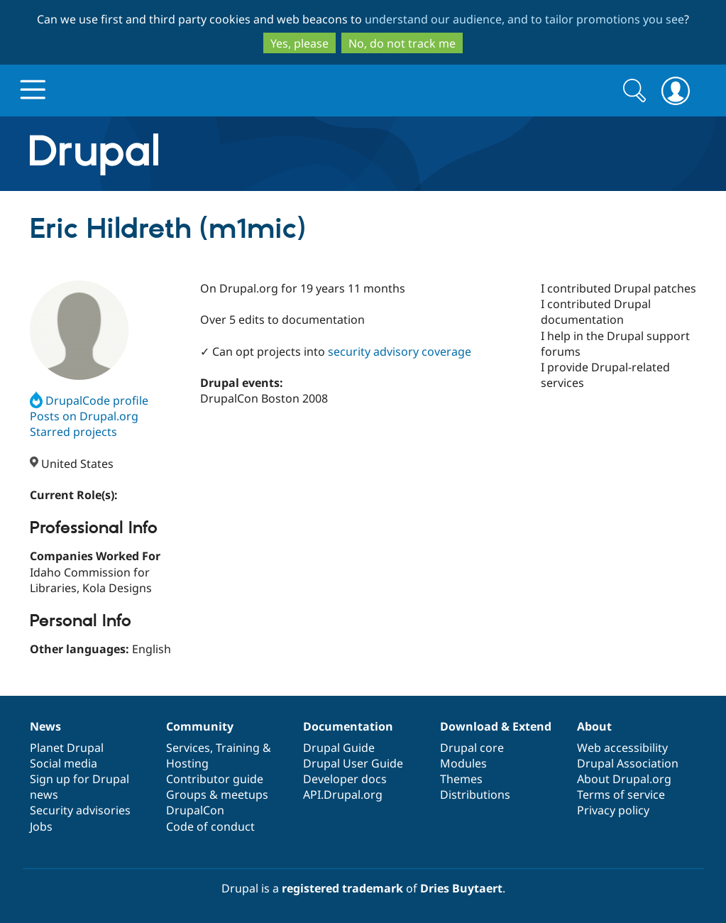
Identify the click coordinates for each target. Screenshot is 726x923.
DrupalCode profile (89, 400)
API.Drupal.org (343, 794)
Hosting (187, 763)
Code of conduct (210, 826)
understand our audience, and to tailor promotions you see (524, 19)
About (594, 726)
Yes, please (299, 43)
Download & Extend (495, 726)
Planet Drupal (67, 747)
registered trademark (342, 888)
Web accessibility (622, 747)
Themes (461, 779)
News (45, 726)
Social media (63, 763)
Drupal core (472, 747)
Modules (463, 763)
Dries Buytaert (461, 888)
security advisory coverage (399, 351)
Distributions (475, 794)
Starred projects (73, 431)
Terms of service (621, 794)
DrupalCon (195, 810)
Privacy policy (613, 810)
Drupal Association (627, 763)
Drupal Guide (339, 747)
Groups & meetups (217, 794)
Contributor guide (214, 779)
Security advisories (80, 810)
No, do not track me (402, 43)
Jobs (41, 826)
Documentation (348, 726)
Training (238, 747)
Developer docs (345, 779)
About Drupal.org (624, 779)
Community (199, 726)
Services (188, 747)
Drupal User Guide (353, 763)
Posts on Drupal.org (84, 416)
